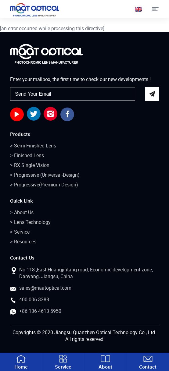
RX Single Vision (31, 165)
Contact (148, 362)
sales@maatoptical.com (45, 287)
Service (22, 231)
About (105, 362)
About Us (24, 212)
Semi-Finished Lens (35, 145)
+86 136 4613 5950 (40, 311)
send (152, 94)
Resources (25, 241)
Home (21, 362)
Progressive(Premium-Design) (46, 184)
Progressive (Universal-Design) (47, 174)
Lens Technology (32, 222)
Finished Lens (29, 155)
